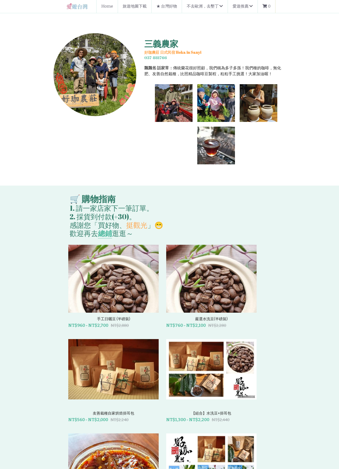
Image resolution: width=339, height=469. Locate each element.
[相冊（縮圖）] (136, 103)
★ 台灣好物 (166, 6)
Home (107, 6)
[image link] (77, 6)
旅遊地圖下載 (135, 6)
